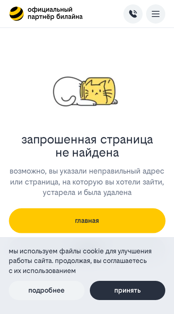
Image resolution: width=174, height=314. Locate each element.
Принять (127, 290)
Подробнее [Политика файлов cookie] (46, 290)
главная (87, 220)
